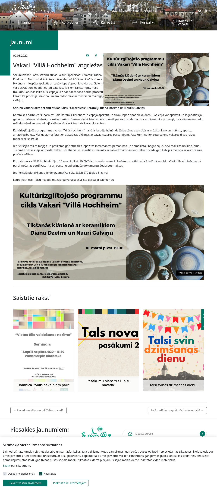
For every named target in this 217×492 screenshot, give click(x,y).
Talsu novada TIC (121, 11)
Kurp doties (70, 22)
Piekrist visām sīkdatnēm (25, 483)
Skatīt (6, 466)
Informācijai (143, 11)
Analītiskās (50, 473)
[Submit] (202, 434)
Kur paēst (108, 22)
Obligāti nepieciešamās (21, 473)
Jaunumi (28, 22)
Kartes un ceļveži (185, 22)
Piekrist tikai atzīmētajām (69, 483)
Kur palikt (147, 22)
